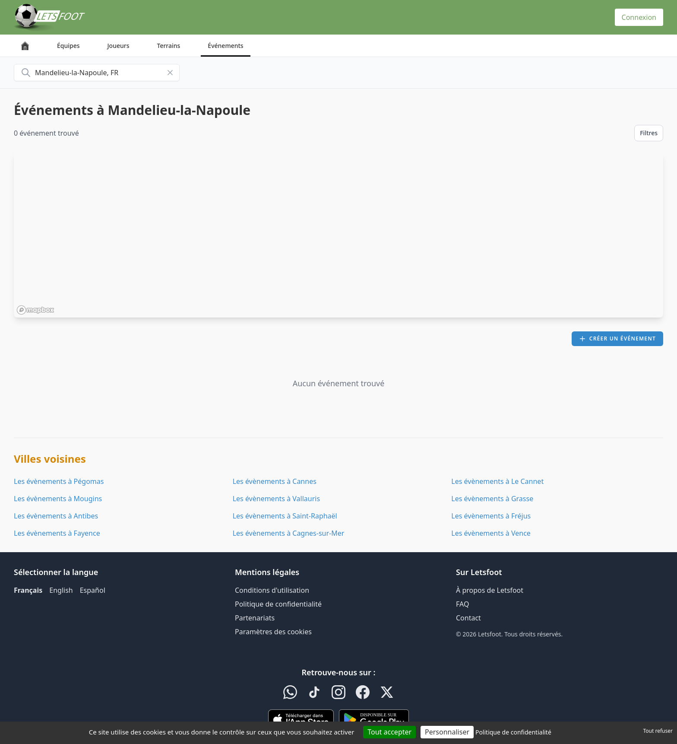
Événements (225, 45)
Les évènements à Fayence (57, 533)
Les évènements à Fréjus (491, 516)
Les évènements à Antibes (56, 516)
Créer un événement (617, 338)
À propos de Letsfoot (489, 590)
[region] (338, 235)
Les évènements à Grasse (492, 498)
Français (28, 590)
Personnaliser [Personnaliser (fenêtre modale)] (447, 732)
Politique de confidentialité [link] (513, 732)
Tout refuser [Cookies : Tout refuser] (658, 730)
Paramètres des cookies (273, 631)
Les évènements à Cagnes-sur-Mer (289, 533)
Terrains (168, 45)
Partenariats (255, 618)
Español (92, 590)
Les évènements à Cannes (274, 481)
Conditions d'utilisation (272, 590)
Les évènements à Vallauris (276, 498)
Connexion (639, 17)
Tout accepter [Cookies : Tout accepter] (389, 732)
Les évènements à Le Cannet (497, 481)
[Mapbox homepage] (35, 310)
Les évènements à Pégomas (59, 481)
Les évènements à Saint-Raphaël (285, 516)
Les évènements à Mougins (58, 498)
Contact (468, 618)
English (61, 590)
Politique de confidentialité (278, 604)
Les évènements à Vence (491, 533)
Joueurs (119, 45)
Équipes (68, 45)
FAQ (462, 604)
